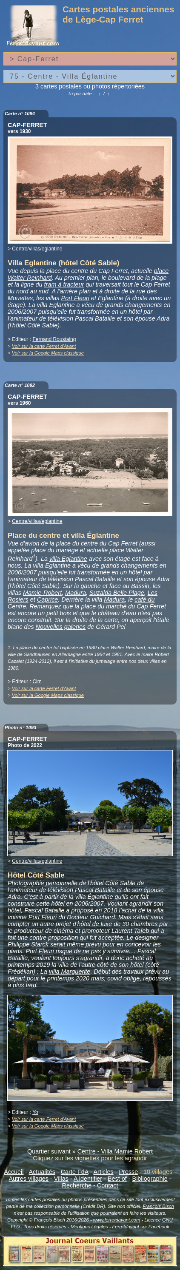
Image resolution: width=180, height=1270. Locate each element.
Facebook (159, 1226)
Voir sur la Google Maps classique (48, 352)
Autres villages (29, 1178)
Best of (117, 1178)
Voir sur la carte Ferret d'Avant (44, 346)
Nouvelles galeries (61, 626)
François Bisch (158, 1206)
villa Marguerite (70, 971)
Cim (36, 682)
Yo (35, 1112)
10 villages (157, 1171)
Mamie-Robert (42, 592)
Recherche (77, 1185)
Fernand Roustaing (54, 339)
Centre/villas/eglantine (37, 249)
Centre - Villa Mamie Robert (115, 1151)
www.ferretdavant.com (116, 1219)
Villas (61, 1178)
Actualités (42, 1171)
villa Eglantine (68, 558)
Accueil (13, 1171)
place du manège (54, 550)
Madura (75, 592)
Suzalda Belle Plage (116, 592)
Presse (128, 1171)
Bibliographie (150, 1178)
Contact (107, 1185)
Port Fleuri (75, 298)
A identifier (88, 1178)
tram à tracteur (64, 284)
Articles (104, 1171)
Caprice (47, 599)
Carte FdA (75, 1171)
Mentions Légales (89, 1226)
